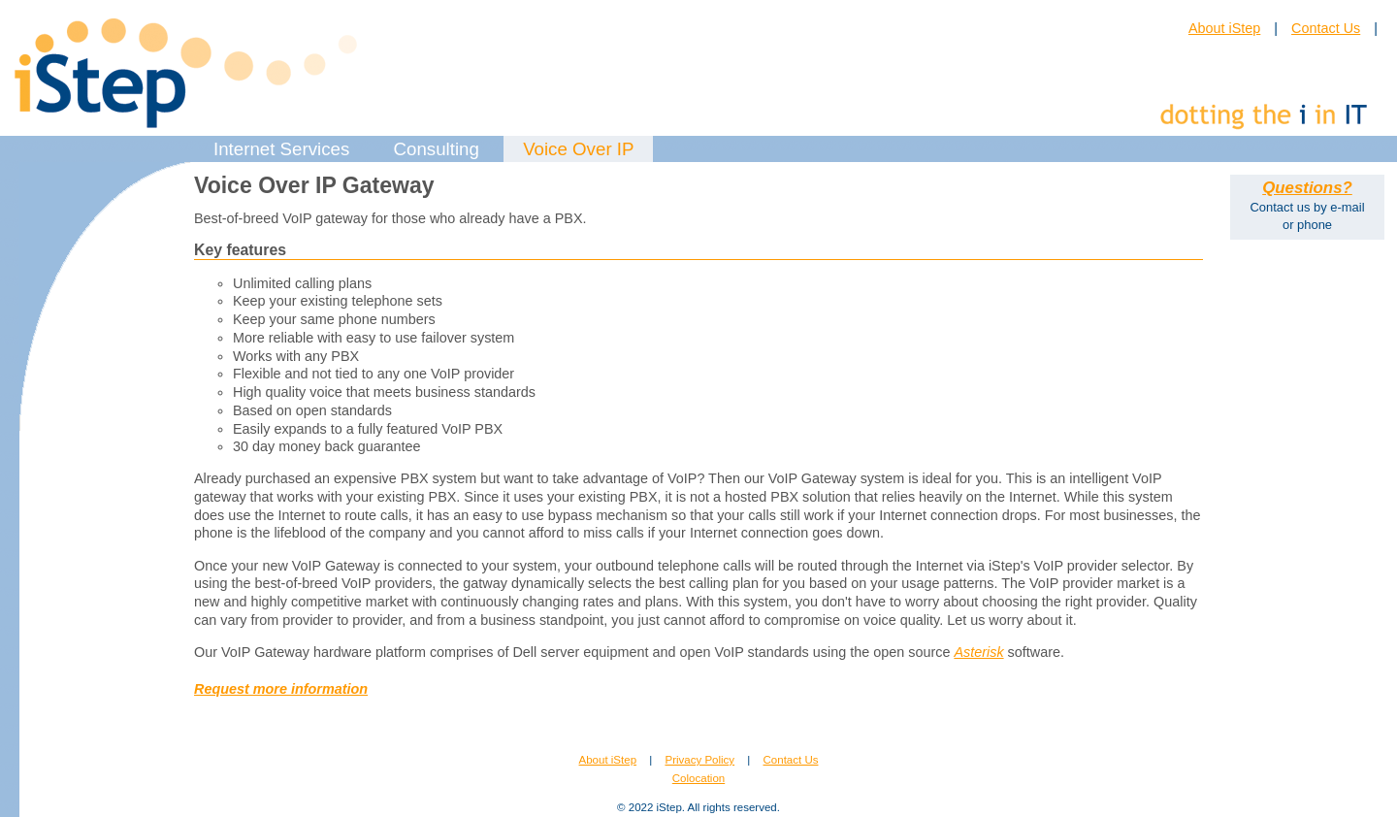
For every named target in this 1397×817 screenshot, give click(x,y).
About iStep (1224, 28)
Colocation (698, 778)
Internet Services (281, 149)
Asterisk (978, 652)
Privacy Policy (699, 760)
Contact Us (1325, 28)
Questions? (1307, 188)
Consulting (436, 149)
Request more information (281, 689)
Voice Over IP (578, 149)
